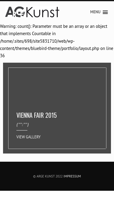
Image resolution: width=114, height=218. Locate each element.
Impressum (72, 176)
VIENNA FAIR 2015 (36, 115)
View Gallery (28, 136)
